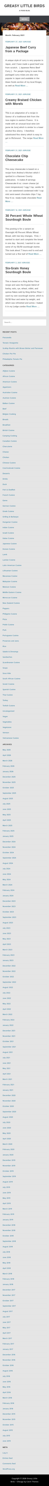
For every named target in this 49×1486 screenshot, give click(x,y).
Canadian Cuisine (10, 441)
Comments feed (9, 1463)
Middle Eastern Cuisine (12, 592)
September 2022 (9, 982)
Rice (4, 646)
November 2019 (9, 1165)
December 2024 (9, 841)
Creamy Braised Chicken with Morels (23, 102)
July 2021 (6, 1057)
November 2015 (9, 1419)
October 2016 (8, 1365)
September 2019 (9, 1176)
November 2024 (9, 847)
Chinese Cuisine (9, 462)
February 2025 (8, 831)
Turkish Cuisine (9, 705)
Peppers (6, 608)
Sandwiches (7, 657)
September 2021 (9, 1047)
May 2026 (7, 750)
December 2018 (9, 1225)
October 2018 (8, 1236)
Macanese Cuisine (10, 576)
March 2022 (7, 1014)
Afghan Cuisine (9, 371)
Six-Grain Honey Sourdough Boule (18, 270)
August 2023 (8, 922)
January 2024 (8, 895)
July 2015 (6, 1435)
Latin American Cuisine (12, 565)
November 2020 (9, 1101)
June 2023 (7, 933)
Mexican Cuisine (9, 587)
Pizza (5, 619)
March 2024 (7, 885)
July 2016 (6, 1376)
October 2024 (8, 852)
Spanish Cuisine (9, 689)
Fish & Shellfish (9, 489)
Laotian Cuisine (9, 560)
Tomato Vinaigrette (10, 343)
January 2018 (8, 1284)
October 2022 (8, 976)
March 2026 (7, 760)
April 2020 (7, 1138)
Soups (5, 668)
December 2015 (9, 1414)
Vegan (5, 716)
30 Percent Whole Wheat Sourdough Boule (24, 218)
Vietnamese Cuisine (11, 738)
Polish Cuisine (8, 624)
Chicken (6, 457)
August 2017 (8, 1311)
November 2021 (9, 1036)
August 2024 (8, 863)
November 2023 (9, 906)
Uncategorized (8, 711)
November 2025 (9, 782)
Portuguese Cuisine (10, 635)
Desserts (6, 473)
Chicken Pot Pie (9, 353)
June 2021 (7, 1063)
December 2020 (9, 1095)
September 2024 (9, 858)
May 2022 (7, 1003)
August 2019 (8, 1182)
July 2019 (6, 1187)
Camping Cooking (10, 435)
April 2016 (7, 1392)
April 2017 (7, 1333)
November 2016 (9, 1360)
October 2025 (8, 787)
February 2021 (8, 1084)
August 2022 (8, 987)
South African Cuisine (11, 678)
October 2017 (8, 1300)
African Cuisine (9, 376)
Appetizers (7, 387)
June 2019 (7, 1192)
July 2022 (6, 993)
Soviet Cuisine (8, 684)
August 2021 (8, 1052)
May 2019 (6, 1198)
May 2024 (7, 879)
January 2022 (8, 1025)
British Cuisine (8, 430)
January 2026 (8, 771)
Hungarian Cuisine (10, 522)
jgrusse (27, 41)
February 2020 (8, 1149)
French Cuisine (9, 495)
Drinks (5, 479)
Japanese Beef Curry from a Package (20, 49)
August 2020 (8, 1117)
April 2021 (7, 1074)
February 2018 (8, 1279)
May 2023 (7, 939)
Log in (5, 1453)
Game (5, 500)
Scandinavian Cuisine (11, 662)
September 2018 (9, 1241)
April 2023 (7, 944)
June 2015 (7, 1441)
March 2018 (7, 1273)
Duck (5, 484)
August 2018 (8, 1246)
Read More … (21, 85)
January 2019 (8, 1219)
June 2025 (7, 809)
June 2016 (7, 1381)
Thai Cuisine (8, 695)
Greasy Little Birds (24, 6)
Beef (4, 408)
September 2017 (9, 1306)
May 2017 (6, 1327)
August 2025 (8, 798)
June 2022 (7, 998)
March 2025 (7, 825)
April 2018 (7, 1268)
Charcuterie (7, 446)
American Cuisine (10, 381)
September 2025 (9, 793)
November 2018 (9, 1230)
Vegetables (7, 722)
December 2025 (9, 777)
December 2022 (9, 966)
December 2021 (9, 1030)
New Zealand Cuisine (11, 603)
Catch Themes (32, 1481)
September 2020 (9, 1111)
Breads (5, 419)
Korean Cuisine (9, 549)
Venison (6, 732)
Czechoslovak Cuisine (11, 468)
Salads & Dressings (10, 651)
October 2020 (8, 1106)
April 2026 (7, 755)
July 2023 (6, 928)
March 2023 (7, 949)
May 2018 (6, 1263)
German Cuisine (9, 506)
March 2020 (7, 1144)
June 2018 (7, 1257)
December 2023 (9, 901)
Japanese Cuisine (10, 543)
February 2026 (8, 766)
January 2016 (8, 1408)
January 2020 (8, 1155)
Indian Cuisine (8, 527)
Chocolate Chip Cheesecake (16, 158)
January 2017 (8, 1349)
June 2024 (7, 874)
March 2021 (7, 1079)
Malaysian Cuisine (10, 581)
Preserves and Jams (11, 641)
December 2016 (9, 1354)
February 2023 (8, 955)
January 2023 (8, 960)
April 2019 (7, 1203)
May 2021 (6, 1068)
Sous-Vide (7, 673)
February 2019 (8, 1214)
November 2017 (9, 1295)
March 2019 (7, 1209)
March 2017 (7, 1338)
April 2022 (7, 1009)
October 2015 (8, 1425)
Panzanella (7, 337)
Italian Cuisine (8, 538)
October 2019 (8, 1171)
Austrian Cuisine (9, 398)
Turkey (5, 700)
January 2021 (8, 1090)
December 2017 (9, 1290)
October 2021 (8, 1041)
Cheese (6, 452)
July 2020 (6, 1122)
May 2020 (7, 1133)
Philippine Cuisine (10, 614)
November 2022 (9, 971)
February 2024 (8, 890)
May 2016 (6, 1387)
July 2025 (6, 804)
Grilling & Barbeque (10, 516)
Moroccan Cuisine (10, 597)
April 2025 (7, 820)
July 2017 (6, 1317)
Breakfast (6, 425)
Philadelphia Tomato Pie (12, 359)
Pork (4, 630)
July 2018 (6, 1252)
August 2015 (8, 1430)
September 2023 (9, 917)
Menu (24, 19)
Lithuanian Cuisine (10, 570)
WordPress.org (9, 1469)
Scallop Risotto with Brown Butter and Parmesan (23, 348)
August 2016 (8, 1371)
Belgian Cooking (9, 414)
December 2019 (9, 1160)
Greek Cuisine (8, 511)
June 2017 (7, 1322)
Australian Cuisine (10, 392)
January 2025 (8, 836)
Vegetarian (7, 727)
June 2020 (7, 1128)
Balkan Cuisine (9, 403)
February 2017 (8, 1344)
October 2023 (8, 912)
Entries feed (7, 1458)
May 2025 (7, 814)
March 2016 (7, 1398)
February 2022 (8, 1020)
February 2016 (8, 1403)
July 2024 (6, 868)
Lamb (5, 554)
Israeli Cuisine (8, 533)
